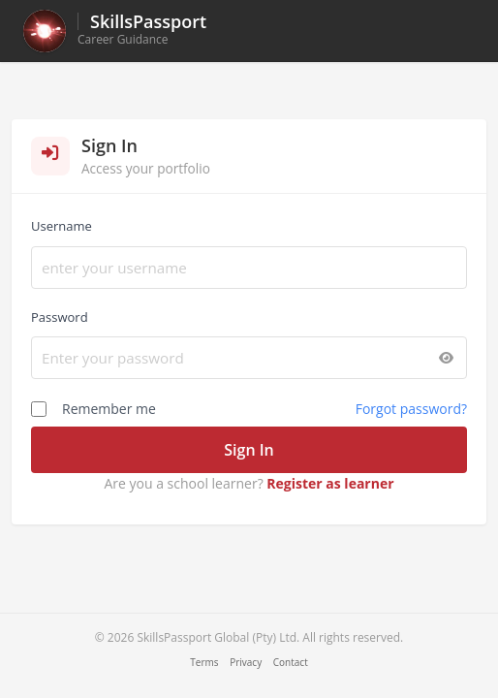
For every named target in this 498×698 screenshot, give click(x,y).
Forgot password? (411, 408)
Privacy (246, 662)
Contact (290, 662)
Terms (204, 662)
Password (59, 317)
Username (61, 226)
